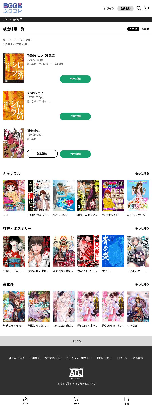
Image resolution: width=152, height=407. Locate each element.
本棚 (126, 403)
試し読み (42, 153)
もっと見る (142, 173)
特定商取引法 (53, 358)
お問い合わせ (104, 358)
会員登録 (125, 8)
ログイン (109, 8)
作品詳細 (75, 78)
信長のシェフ (35, 93)
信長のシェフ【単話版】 (42, 55)
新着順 (145, 29)
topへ (76, 341)
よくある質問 (17, 358)
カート (76, 403)
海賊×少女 (33, 130)
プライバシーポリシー (78, 358)
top (5, 19)
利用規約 (35, 358)
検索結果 (17, 19)
